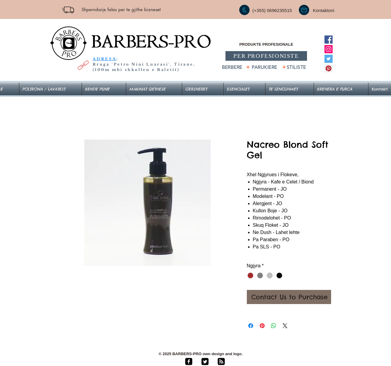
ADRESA (105, 59)
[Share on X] (285, 325)
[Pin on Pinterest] (262, 325)
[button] (244, 89)
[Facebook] (328, 39)
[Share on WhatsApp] (273, 325)
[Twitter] (328, 59)
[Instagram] (328, 49)
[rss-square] (221, 361)
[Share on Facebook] (250, 325)
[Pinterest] (328, 68)
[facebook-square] (188, 361)
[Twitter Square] (205, 361)
